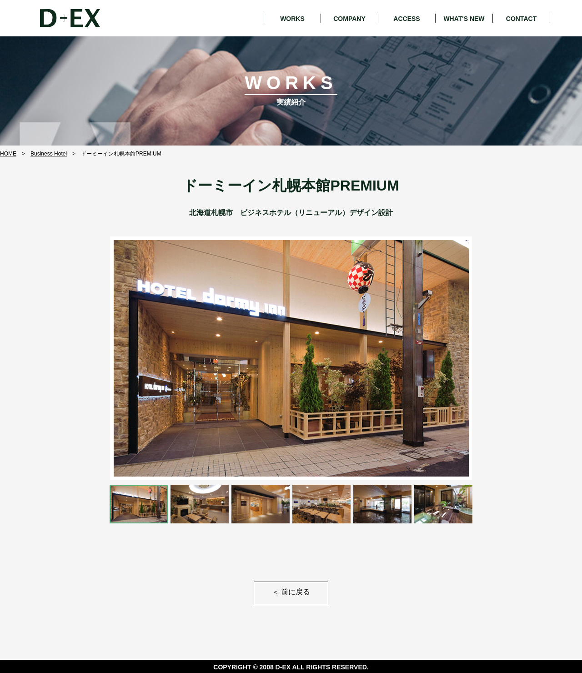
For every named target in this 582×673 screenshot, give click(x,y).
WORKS (292, 18)
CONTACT (521, 18)
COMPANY (349, 18)
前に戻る (291, 592)
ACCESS (406, 18)
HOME (8, 154)
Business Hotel (48, 154)
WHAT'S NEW (463, 18)
